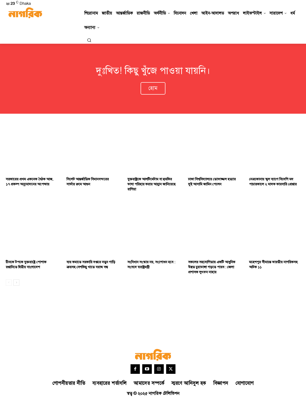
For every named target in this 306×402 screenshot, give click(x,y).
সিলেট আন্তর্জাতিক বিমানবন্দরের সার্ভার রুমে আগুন (87, 182)
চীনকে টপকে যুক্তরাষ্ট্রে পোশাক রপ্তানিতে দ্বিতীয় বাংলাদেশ (26, 266)
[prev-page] (9, 283)
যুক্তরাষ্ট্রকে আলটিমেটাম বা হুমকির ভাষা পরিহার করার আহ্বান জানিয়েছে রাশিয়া (151, 185)
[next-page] (16, 283)
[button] (89, 40)
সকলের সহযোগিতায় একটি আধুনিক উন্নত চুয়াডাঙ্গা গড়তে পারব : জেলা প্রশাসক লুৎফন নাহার (211, 268)
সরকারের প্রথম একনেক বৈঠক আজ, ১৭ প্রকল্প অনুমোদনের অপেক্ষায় (29, 182)
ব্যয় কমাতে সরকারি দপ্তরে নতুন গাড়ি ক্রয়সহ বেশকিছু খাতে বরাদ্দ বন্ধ (90, 266)
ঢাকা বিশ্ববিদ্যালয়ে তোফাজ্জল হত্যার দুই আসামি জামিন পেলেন (212, 182)
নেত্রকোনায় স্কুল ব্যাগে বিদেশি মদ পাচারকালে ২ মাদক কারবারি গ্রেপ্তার (273, 182)
